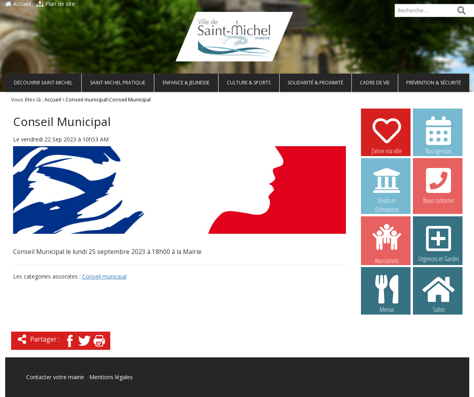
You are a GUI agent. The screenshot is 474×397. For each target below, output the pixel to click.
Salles (438, 293)
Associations (386, 243)
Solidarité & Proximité (315, 82)
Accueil (18, 4)
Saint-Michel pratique (117, 82)
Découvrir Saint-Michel (43, 82)
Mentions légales (111, 377)
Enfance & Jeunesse (186, 82)
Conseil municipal (86, 99)
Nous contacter (438, 184)
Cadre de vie (375, 82)
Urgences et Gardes (438, 243)
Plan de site (55, 4)
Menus (386, 293)
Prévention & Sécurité (433, 82)
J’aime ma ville (386, 135)
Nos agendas (438, 135)
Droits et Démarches (386, 185)
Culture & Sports (249, 82)
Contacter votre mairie (55, 377)
